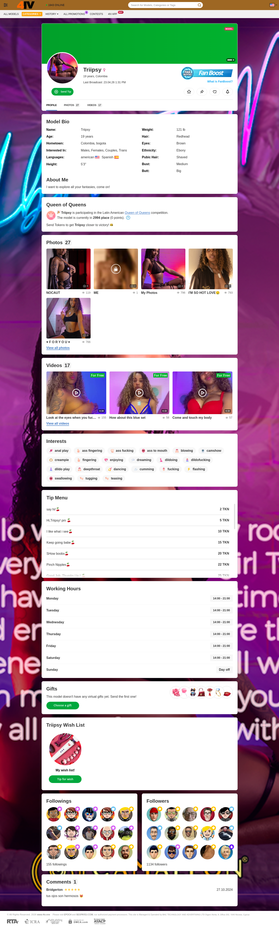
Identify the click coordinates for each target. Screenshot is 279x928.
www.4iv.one (43, 914)
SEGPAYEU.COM (84, 914)
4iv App (113, 13)
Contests (96, 14)
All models (11, 14)
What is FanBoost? (220, 81)
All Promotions (75, 13)
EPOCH (67, 914)
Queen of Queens (137, 212)
